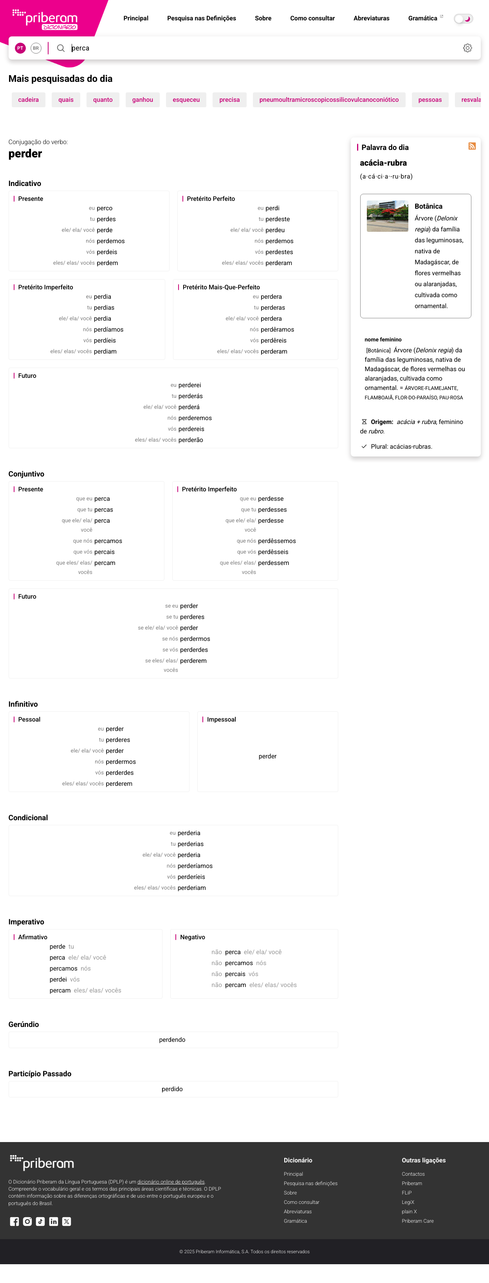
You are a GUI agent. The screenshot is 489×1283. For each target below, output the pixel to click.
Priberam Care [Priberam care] (418, 1221)
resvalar (473, 99)
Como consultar (312, 18)
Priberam (412, 1184)
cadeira (28, 99)
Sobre (263, 18)
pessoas (430, 99)
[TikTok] (40, 1225)
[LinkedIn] (54, 1225)
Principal (293, 1174)
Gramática (426, 18)
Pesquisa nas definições (310, 1184)
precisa (229, 99)
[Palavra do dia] (472, 146)
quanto (103, 99)
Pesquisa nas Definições (201, 18)
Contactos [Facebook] (413, 1174)
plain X (409, 1212)
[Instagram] (27, 1225)
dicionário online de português (170, 1182)
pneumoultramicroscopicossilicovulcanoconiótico (329, 99)
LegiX (408, 1202)
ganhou (142, 99)
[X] (66, 1225)
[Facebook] (14, 1225)
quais (66, 99)
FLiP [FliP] (407, 1193)
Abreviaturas (372, 18)
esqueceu (186, 99)
